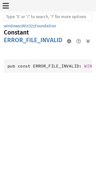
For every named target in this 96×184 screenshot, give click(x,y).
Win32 (27, 26)
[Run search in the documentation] (48, 17)
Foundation (45, 26)
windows (12, 26)
